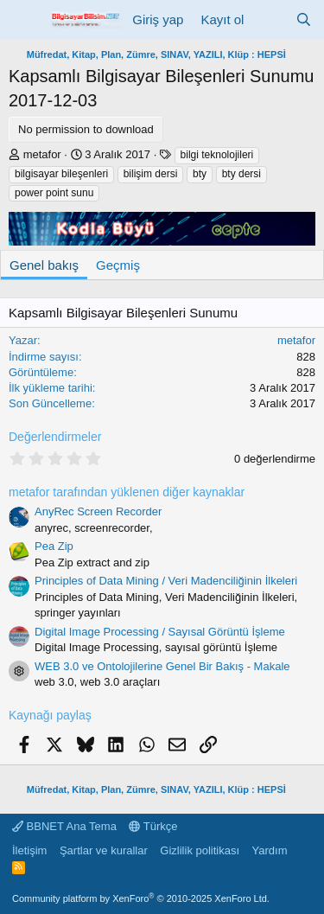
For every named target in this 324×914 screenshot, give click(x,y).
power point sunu (54, 193)
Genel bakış (44, 265)
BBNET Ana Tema (64, 826)
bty (199, 174)
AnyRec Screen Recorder (98, 511)
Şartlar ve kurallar (104, 850)
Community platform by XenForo (141, 898)
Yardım (270, 850)
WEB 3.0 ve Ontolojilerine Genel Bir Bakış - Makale (162, 666)
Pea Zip (54, 546)
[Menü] (23, 20)
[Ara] (304, 19)
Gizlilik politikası (199, 850)
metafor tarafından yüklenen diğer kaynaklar (127, 492)
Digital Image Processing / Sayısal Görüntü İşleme (160, 631)
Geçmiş (118, 265)
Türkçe (153, 826)
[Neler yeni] (269, 19)
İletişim (29, 850)
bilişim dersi (151, 174)
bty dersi (241, 174)
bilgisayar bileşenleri (61, 174)
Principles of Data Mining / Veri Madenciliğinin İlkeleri (166, 580)
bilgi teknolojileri (217, 155)
